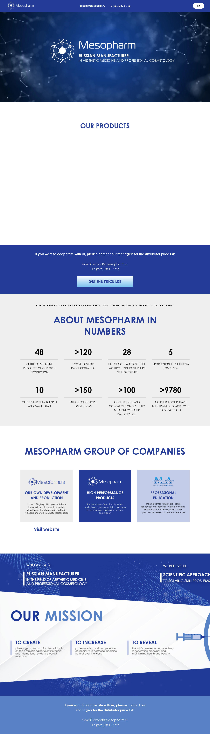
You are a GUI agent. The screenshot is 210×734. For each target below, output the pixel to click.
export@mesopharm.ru (92, 5)
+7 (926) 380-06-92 (120, 5)
